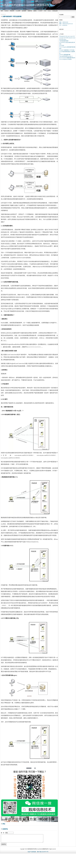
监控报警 (24, 10)
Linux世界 (18, 10)
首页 (2, 10)
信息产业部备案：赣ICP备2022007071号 (38, 853)
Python (49, 10)
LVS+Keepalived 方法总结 (66, 59)
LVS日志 (62, 45)
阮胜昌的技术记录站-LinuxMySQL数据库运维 (25, 5)
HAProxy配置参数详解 (65, 54)
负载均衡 (30, 10)
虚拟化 (35, 10)
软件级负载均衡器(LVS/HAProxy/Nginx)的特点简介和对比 (67, 42)
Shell (45, 10)
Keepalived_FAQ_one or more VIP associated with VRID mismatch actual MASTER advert (67, 38)
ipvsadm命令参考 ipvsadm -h (66, 56)
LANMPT (40, 10)
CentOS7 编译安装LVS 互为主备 (67, 50)
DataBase (6, 10)
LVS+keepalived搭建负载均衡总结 (67, 57)
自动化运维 (54, 10)
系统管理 (12, 10)
